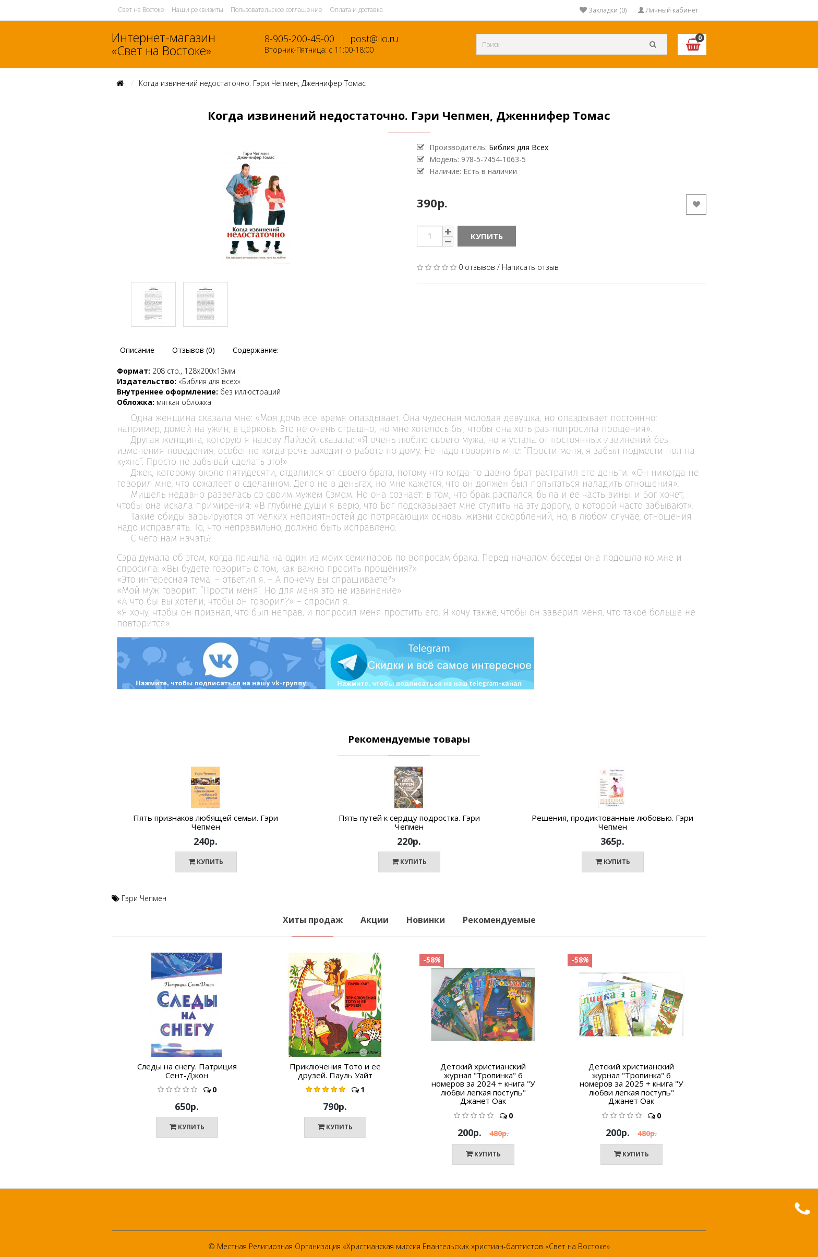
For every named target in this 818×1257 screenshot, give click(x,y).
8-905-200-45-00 (299, 38)
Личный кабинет (668, 10)
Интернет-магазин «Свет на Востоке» (163, 44)
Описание (137, 350)
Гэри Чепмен (144, 898)
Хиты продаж (313, 920)
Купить (487, 236)
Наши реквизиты (197, 9)
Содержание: (256, 350)
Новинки (425, 920)
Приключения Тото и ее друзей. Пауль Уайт (335, 1070)
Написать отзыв (530, 267)
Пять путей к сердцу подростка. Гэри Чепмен (409, 822)
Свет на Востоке (141, 9)
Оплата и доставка (356, 9)
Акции (374, 920)
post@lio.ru (374, 38)
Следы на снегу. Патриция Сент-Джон (187, 1070)
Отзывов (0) (193, 350)
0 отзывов (477, 267)
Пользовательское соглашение (276, 9)
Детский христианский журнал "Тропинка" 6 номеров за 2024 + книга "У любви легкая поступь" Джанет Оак (483, 1083)
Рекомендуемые (499, 920)
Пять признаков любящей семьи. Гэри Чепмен (205, 822)
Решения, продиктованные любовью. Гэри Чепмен (612, 822)
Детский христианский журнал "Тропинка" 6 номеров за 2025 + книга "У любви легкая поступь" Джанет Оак (631, 1083)
